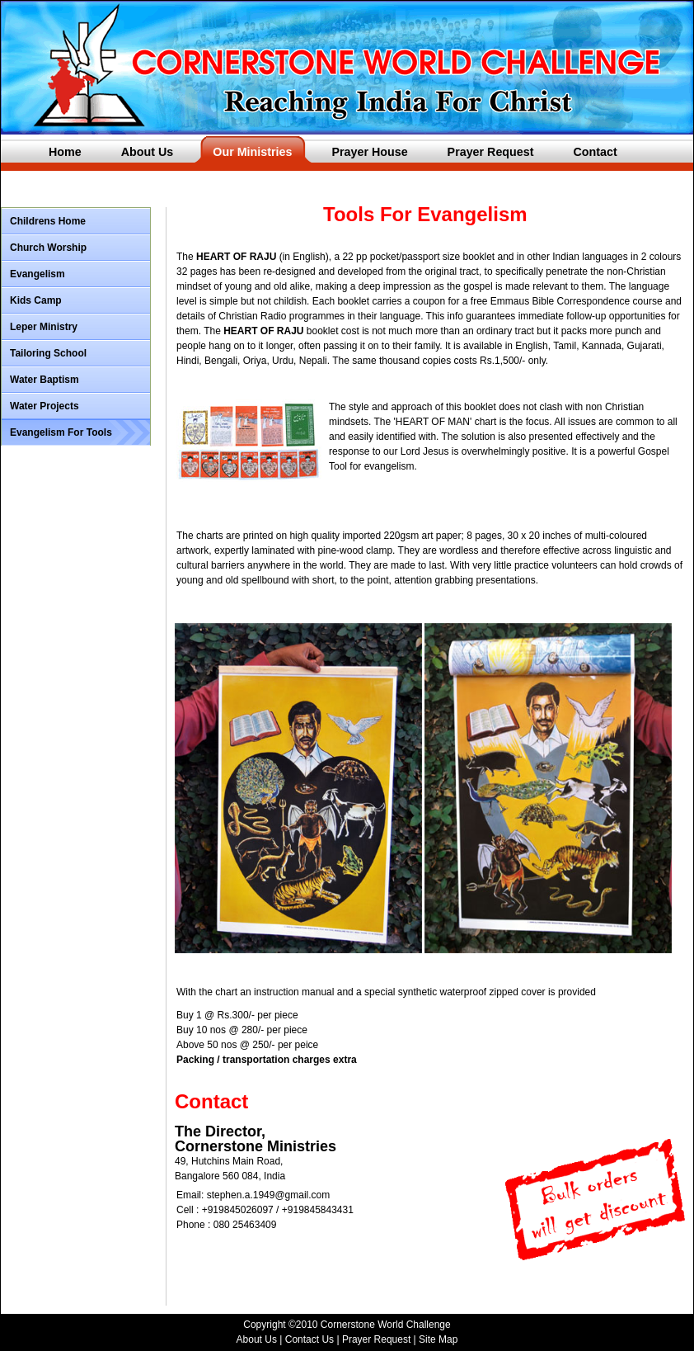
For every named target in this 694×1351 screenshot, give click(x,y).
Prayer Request (378, 1339)
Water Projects (44, 406)
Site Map (438, 1339)
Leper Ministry (43, 327)
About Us (257, 1339)
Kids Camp (36, 300)
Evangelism (37, 274)
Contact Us (309, 1339)
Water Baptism (44, 379)
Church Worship (48, 247)
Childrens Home (48, 221)
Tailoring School (48, 353)
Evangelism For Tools (61, 432)
